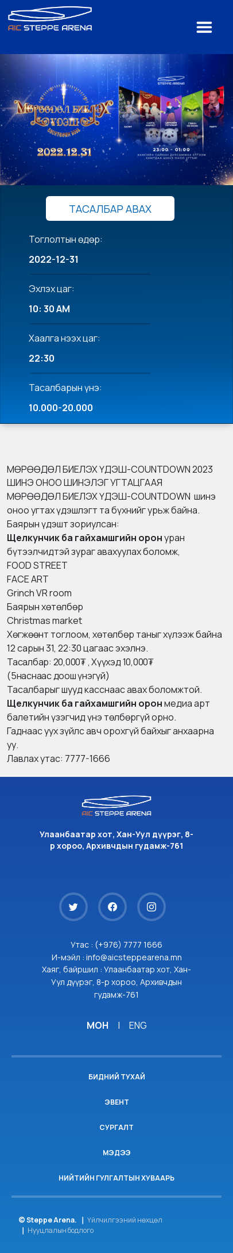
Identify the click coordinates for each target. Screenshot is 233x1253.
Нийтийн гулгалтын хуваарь (116, 1178)
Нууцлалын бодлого (61, 1230)
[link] (84, 537)
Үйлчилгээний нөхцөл (124, 1220)
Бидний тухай (116, 1077)
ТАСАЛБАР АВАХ (110, 209)
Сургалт (116, 1127)
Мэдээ (117, 1153)
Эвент (116, 1102)
